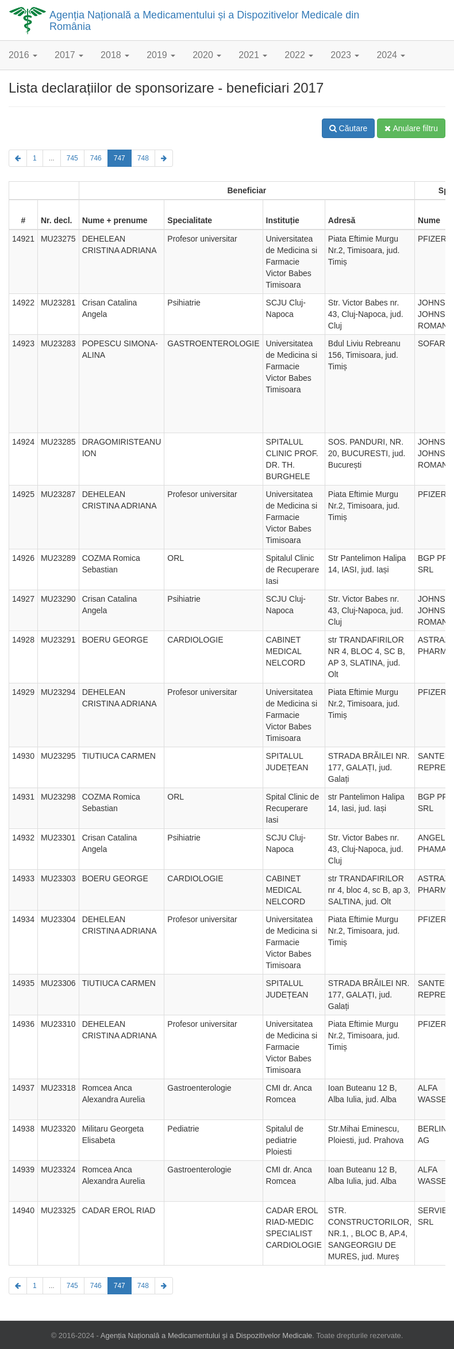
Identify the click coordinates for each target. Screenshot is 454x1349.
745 (72, 158)
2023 (344, 55)
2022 (298, 55)
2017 (69, 55)
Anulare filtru (411, 128)
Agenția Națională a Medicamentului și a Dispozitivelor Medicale (207, 1335)
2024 (390, 55)
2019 (161, 55)
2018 (115, 55)
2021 (252, 55)
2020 (207, 55)
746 (96, 158)
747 (119, 158)
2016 (23, 55)
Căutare (348, 128)
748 (143, 158)
